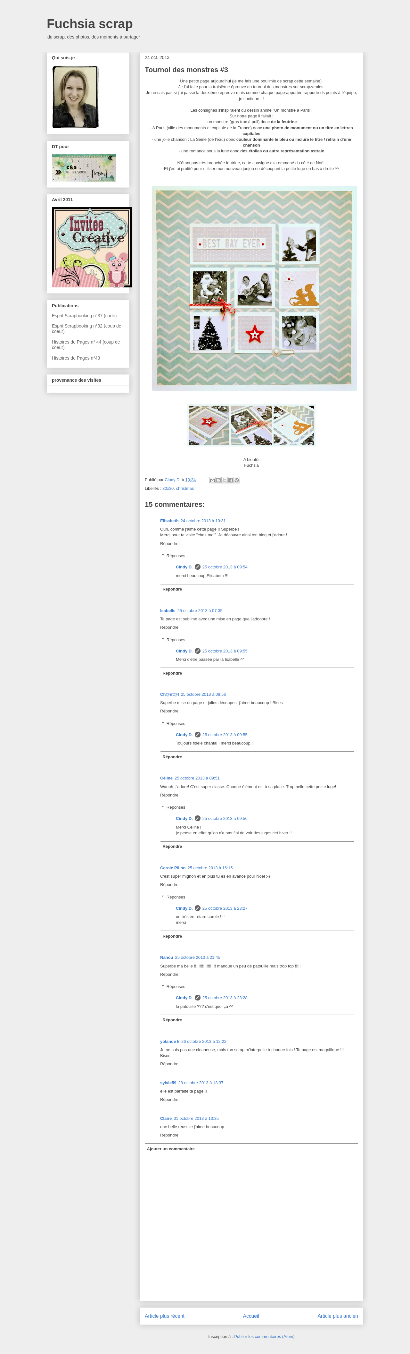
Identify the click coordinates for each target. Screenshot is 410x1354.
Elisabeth (169, 520)
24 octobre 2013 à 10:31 (203, 520)
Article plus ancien (337, 1316)
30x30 (168, 488)
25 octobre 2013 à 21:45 (197, 957)
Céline (166, 778)
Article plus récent (164, 1316)
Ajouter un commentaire (171, 1148)
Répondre (169, 543)
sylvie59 (168, 1082)
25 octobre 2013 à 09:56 (225, 818)
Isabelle (168, 610)
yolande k (169, 1041)
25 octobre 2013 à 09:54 (225, 567)
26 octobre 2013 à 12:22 (203, 1041)
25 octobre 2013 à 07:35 (200, 610)
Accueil (251, 1316)
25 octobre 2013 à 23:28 (225, 997)
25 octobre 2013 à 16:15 (210, 867)
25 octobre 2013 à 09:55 (225, 651)
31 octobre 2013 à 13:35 (196, 1118)
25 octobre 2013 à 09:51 (197, 778)
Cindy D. (184, 567)
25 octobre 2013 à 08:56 (203, 694)
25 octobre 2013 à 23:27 (225, 908)
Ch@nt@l (169, 694)
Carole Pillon (172, 867)
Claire (166, 1118)
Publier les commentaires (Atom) (264, 1336)
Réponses (176, 555)
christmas (185, 488)
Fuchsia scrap (90, 24)
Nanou (166, 957)
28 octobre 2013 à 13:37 (201, 1082)
